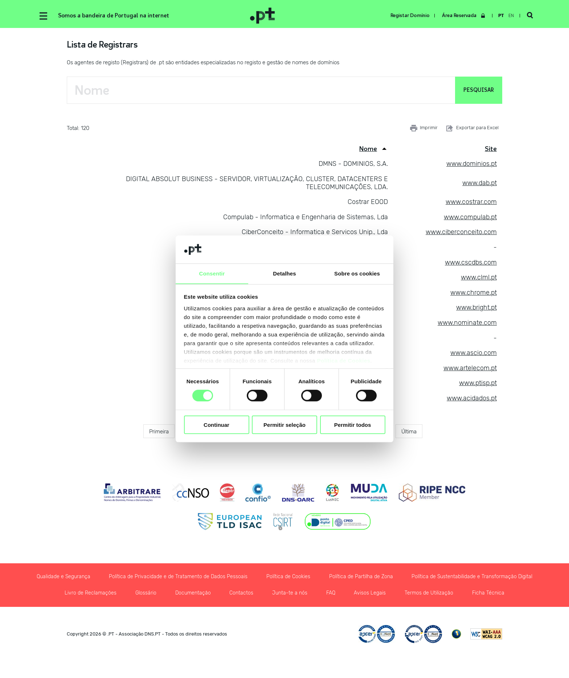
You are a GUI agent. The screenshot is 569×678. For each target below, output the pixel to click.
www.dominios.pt (471, 164)
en (510, 15)
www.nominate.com (467, 323)
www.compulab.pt (470, 218)
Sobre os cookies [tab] (357, 273)
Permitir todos (352, 425)
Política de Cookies (344, 361)
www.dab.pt (479, 184)
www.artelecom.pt (470, 369)
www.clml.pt (479, 278)
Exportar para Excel (472, 128)
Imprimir (424, 129)
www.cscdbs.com (471, 263)
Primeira (159, 432)
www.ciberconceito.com (461, 233)
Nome (368, 150)
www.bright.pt (476, 308)
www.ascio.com (473, 354)
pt (500, 15)
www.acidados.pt (472, 399)
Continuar (216, 425)
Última (409, 432)
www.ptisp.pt (478, 384)
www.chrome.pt (473, 293)
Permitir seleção (284, 425)
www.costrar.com (471, 203)
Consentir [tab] (212, 273)
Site (491, 150)
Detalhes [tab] (284, 273)
